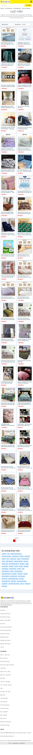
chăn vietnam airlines (21, 581)
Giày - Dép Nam (4, 711)
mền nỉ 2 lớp (4, 578)
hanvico (22, 583)
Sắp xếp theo (18, 24)
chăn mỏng (4, 586)
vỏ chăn (16, 566)
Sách (1, 688)
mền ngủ (21, 566)
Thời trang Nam (4, 698)
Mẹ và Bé (2, 678)
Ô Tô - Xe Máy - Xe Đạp (5, 685)
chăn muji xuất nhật (18, 561)
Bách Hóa (2, 695)
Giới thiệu (2, 610)
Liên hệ (2, 647)
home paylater (5, 568)
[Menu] (31, 2)
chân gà (11, 571)
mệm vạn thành (21, 576)
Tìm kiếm (28, 5)
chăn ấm (19, 568)
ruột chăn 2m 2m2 (6, 581)
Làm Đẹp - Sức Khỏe (5, 691)
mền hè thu (20, 573)
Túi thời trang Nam (4, 705)
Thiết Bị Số (3, 668)
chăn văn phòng (5, 576)
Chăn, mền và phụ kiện (26, 8)
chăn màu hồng (12, 568)
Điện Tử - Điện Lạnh (5, 654)
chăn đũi (21, 556)
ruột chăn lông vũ (18, 571)
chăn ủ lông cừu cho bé (14, 563)
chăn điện (11, 566)
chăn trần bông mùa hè (13, 578)
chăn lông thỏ (5, 566)
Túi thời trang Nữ (4, 708)
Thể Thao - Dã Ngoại (5, 681)
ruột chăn (4, 553)
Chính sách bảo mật (5, 613)
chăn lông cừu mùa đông (16, 553)
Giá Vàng (21, 740)
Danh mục (2, 623)
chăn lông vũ (27, 583)
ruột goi (27, 563)
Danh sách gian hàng (5, 630)
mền (8, 558)
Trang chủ (2, 8)
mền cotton (13, 581)
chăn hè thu (27, 556)
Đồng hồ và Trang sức (5, 721)
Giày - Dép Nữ (3, 715)
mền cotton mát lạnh (6, 556)
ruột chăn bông (15, 556)
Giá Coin (29, 740)
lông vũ (18, 558)
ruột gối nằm (4, 583)
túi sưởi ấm (14, 573)
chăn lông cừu (13, 558)
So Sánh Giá (21, 743)
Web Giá (25, 740)
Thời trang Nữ (3, 701)
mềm (8, 553)
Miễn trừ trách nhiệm (5, 620)
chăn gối (25, 573)
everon (3, 561)
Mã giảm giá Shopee (5, 643)
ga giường (26, 566)
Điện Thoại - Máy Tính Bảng (7, 665)
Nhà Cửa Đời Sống (8, 8)
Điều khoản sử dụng (5, 617)
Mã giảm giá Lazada (5, 640)
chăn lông (26, 561)
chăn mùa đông (9, 561)
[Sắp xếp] (26, 24)
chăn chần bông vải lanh (14, 583)
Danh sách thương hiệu (6, 627)
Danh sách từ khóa (5, 633)
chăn (23, 568)
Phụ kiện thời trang (5, 725)
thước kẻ (4, 558)
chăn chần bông (5, 571)
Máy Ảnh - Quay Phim (5, 675)
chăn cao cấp (5, 563)
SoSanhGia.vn (15, 743)
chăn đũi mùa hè (13, 576)
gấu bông (22, 563)
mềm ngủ (22, 578)
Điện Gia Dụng (3, 658)
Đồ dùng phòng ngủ (17, 8)
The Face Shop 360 (14, 740)
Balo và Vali (3, 718)
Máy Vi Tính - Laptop (5, 671)
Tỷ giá (8, 740)
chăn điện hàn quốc (6, 573)
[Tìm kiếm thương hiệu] (13, 5)
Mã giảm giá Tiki (4, 637)
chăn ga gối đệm (25, 558)
